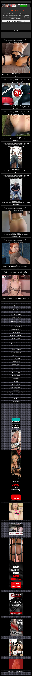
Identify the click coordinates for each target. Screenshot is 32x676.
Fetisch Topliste (16, 332)
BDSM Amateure (16, 352)
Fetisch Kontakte (16, 344)
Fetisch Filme (16, 375)
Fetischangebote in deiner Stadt (16, 393)
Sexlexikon (16, 390)
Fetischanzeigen (16, 323)
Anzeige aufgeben (16, 317)
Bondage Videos (16, 347)
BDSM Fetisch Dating (16, 326)
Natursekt (16, 367)
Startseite (16, 310)
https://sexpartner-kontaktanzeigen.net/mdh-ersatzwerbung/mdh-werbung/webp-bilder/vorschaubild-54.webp (16, 189)
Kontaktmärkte (16, 361)
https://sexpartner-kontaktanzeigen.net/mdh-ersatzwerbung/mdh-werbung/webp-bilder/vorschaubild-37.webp (16, 125)
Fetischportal (16, 373)
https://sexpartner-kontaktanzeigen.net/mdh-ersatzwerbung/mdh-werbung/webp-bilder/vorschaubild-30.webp (16, 93)
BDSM (16, 381)
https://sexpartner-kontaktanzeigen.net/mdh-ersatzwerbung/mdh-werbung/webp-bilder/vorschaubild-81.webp (16, 157)
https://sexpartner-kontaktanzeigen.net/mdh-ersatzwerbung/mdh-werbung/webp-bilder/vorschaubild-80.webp (16, 253)
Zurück (16, 31)
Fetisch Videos (16, 378)
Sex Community (16, 358)
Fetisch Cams (16, 384)
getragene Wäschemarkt (16, 341)
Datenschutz (16, 401)
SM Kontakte (16, 370)
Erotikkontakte (16, 364)
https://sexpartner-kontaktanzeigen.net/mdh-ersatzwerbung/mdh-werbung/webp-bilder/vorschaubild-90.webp (16, 221)
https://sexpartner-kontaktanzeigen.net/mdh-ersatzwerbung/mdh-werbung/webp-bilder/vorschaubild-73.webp (16, 285)
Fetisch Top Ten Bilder (16, 335)
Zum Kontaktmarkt (16, 314)
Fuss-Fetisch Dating (16, 387)
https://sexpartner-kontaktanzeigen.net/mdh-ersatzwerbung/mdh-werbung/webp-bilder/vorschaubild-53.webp (16, 57)
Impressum (16, 305)
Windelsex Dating (16, 329)
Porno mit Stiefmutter (16, 396)
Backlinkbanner (16, 398)
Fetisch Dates (16, 338)
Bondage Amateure (16, 349)
